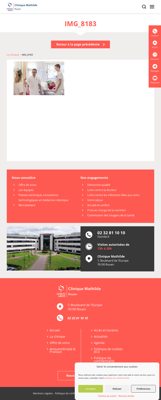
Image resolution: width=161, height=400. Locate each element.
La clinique (57, 336)
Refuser (117, 388)
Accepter (91, 388)
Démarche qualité (98, 185)
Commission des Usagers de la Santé (110, 215)
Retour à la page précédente (80, 44)
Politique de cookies (107, 395)
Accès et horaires (106, 330)
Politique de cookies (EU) (108, 350)
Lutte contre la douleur (102, 190)
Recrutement (27, 205)
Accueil (55, 330)
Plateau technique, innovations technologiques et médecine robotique (43, 197)
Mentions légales (126, 395)
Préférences (143, 388)
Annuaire (62, 350)
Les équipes (26, 190)
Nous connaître (24, 178)
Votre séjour (95, 200)
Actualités (101, 336)
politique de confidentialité (116, 378)
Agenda (99, 342)
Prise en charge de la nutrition (106, 210)
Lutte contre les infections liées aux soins (113, 195)
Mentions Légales (43, 393)
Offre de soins (28, 185)
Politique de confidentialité (104, 359)
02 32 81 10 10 (77, 318)
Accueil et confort (98, 205)
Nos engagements (94, 178)
